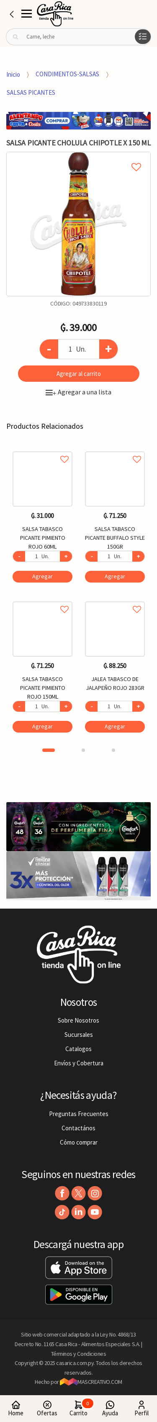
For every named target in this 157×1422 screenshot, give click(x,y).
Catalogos (78, 1049)
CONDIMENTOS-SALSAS (67, 74)
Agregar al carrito (79, 374)
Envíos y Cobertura (78, 1063)
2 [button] (83, 750)
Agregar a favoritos (42, 450)
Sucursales (78, 1035)
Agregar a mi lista (78, 157)
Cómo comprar (79, 1142)
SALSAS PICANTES (31, 92)
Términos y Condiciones (78, 1353)
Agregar (42, 576)
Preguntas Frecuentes (78, 1114)
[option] (78, 224)
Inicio (13, 74)
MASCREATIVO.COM (91, 1382)
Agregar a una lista (78, 392)
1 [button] (48, 750)
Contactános (78, 1128)
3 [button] (113, 750)
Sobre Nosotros (78, 1020)
